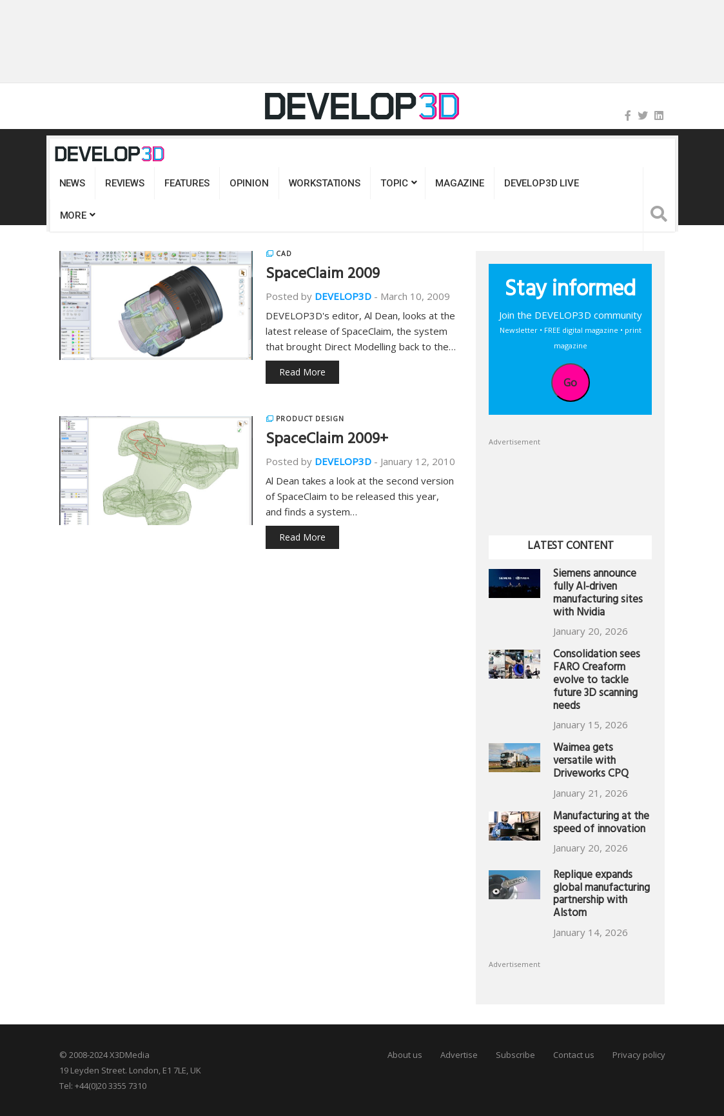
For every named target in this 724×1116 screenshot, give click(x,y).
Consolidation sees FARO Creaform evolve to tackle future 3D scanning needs (596, 681)
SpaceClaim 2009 (323, 275)
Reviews (124, 183)
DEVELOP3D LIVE (541, 183)
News (72, 183)
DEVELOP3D (343, 296)
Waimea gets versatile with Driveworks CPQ (591, 762)
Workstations (324, 183)
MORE (73, 215)
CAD (284, 253)
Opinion (249, 183)
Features (187, 183)
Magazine (459, 183)
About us (404, 1055)
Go (570, 382)
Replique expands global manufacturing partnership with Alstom (601, 895)
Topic (394, 183)
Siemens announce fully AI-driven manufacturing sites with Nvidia (598, 594)
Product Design (310, 418)
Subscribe (515, 1055)
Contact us (573, 1055)
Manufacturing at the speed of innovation (601, 824)
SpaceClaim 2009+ (327, 440)
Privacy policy (638, 1055)
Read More (302, 372)
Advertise (459, 1055)
